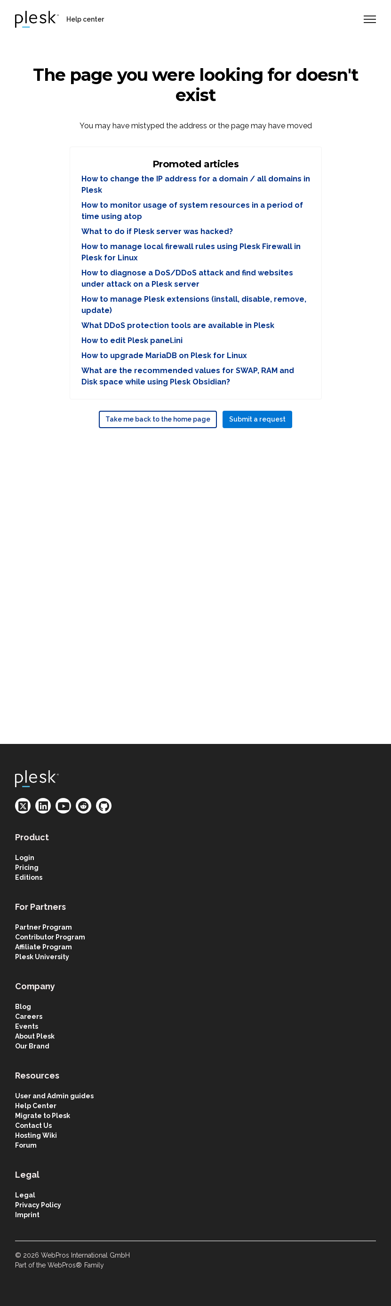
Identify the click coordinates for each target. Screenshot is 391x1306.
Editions (28, 877)
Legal (25, 1195)
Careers (28, 1016)
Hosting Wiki (36, 1135)
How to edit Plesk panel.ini (132, 340)
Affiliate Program (43, 947)
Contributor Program (50, 937)
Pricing (27, 867)
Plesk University (42, 957)
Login (24, 857)
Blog (23, 1006)
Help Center (35, 1106)
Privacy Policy (38, 1205)
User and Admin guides (54, 1096)
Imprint (27, 1215)
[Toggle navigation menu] (370, 19)
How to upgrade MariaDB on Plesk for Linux (164, 355)
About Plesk (35, 1036)
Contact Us (33, 1125)
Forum (26, 1145)
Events (26, 1026)
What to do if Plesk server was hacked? (157, 231)
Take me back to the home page (157, 419)
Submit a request (257, 419)
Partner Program (43, 927)
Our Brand (32, 1046)
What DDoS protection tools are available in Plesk (177, 325)
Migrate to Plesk (42, 1115)
